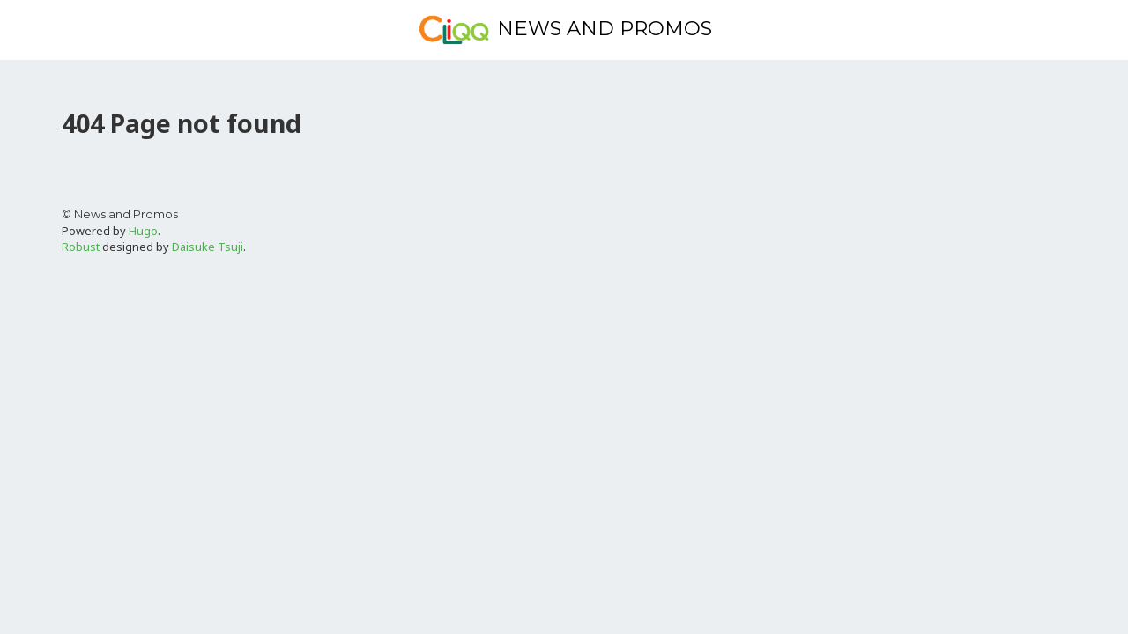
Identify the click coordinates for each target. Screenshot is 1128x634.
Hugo (143, 231)
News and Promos (564, 30)
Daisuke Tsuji (207, 246)
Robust (81, 246)
